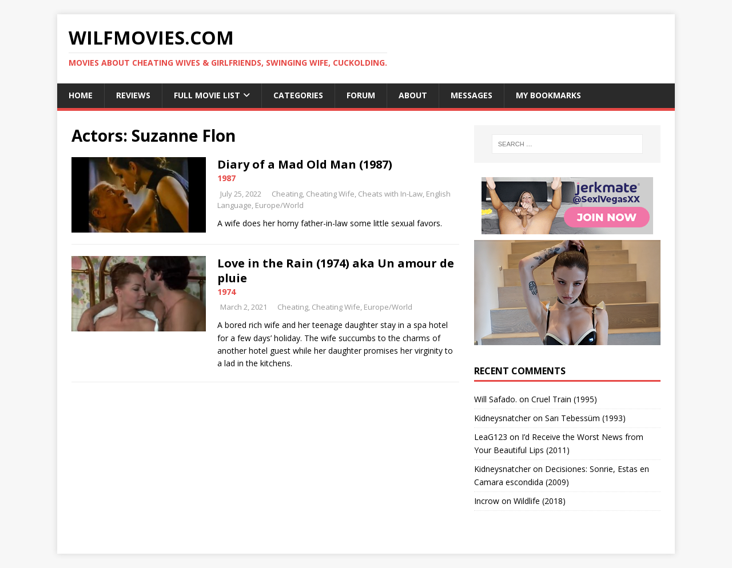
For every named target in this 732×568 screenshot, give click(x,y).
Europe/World (279, 205)
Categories (298, 95)
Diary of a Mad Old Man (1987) (304, 164)
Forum (361, 95)
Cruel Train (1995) (564, 399)
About (413, 95)
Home (81, 95)
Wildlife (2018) (540, 500)
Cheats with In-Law (390, 194)
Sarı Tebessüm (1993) (585, 418)
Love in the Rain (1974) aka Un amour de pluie (335, 270)
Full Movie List (207, 95)
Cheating (287, 194)
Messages (471, 95)
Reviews (133, 95)
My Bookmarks (548, 95)
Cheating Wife (330, 194)
